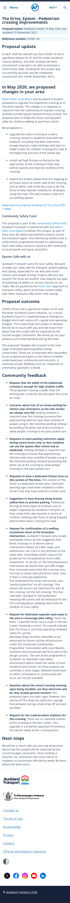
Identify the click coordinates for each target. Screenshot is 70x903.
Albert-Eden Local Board (17, 99)
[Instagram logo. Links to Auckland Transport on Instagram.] (25, 876)
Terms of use (13, 819)
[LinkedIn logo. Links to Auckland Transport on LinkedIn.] (43, 876)
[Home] (35, 7)
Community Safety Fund (51, 223)
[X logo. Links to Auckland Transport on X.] (7, 876)
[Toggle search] (65, 7)
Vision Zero (45, 286)
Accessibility (12, 827)
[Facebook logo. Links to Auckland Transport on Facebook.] (16, 876)
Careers (9, 843)
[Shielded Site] (6, 861)
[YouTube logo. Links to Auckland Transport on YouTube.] (34, 876)
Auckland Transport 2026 (22, 892)
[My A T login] (53, 7)
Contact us (11, 810)
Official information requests (24, 851)
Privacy (8, 835)
